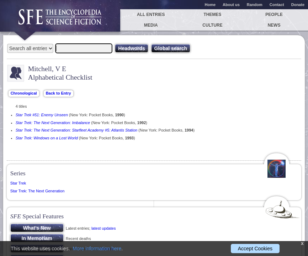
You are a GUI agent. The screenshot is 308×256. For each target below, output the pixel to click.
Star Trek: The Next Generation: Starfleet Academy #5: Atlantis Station (77, 130)
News (274, 25)
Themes (213, 14)
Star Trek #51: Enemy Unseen (42, 115)
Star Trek (18, 183)
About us (231, 4)
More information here (97, 248)
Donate (297, 4)
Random (254, 4)
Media (151, 25)
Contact (277, 4)
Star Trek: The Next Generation (37, 191)
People (274, 14)
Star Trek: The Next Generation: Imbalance (53, 123)
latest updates (103, 228)
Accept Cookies (255, 248)
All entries (151, 14)
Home (210, 4)
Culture (212, 25)
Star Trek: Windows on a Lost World (47, 138)
